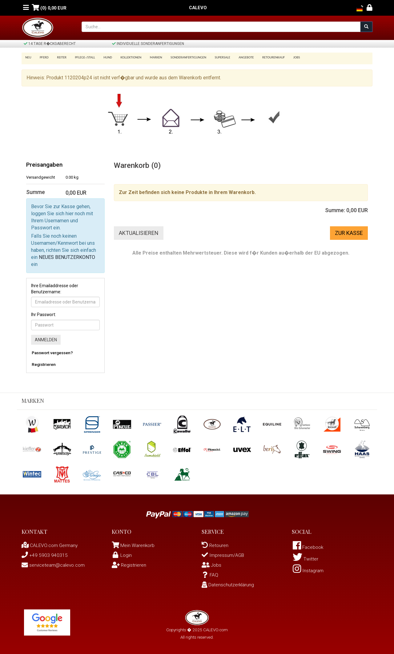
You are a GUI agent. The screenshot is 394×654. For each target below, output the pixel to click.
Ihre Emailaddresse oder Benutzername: (54, 288)
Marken (149, 57)
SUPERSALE (214, 57)
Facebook (309, 547)
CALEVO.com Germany (51, 545)
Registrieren (44, 364)
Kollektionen (125, 57)
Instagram (309, 571)
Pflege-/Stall (82, 57)
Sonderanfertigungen (181, 57)
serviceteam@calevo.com (54, 565)
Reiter (59, 57)
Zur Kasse (349, 233)
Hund (103, 57)
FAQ (210, 575)
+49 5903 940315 (45, 555)
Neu (28, 57)
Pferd (43, 57)
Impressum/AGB (223, 555)
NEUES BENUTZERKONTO (67, 257)
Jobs (285, 57)
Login (122, 555)
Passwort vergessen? (52, 352)
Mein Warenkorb (137, 545)
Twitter (306, 559)
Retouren (215, 545)
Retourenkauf (263, 57)
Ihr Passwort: (43, 314)
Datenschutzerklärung (228, 585)
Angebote (236, 57)
